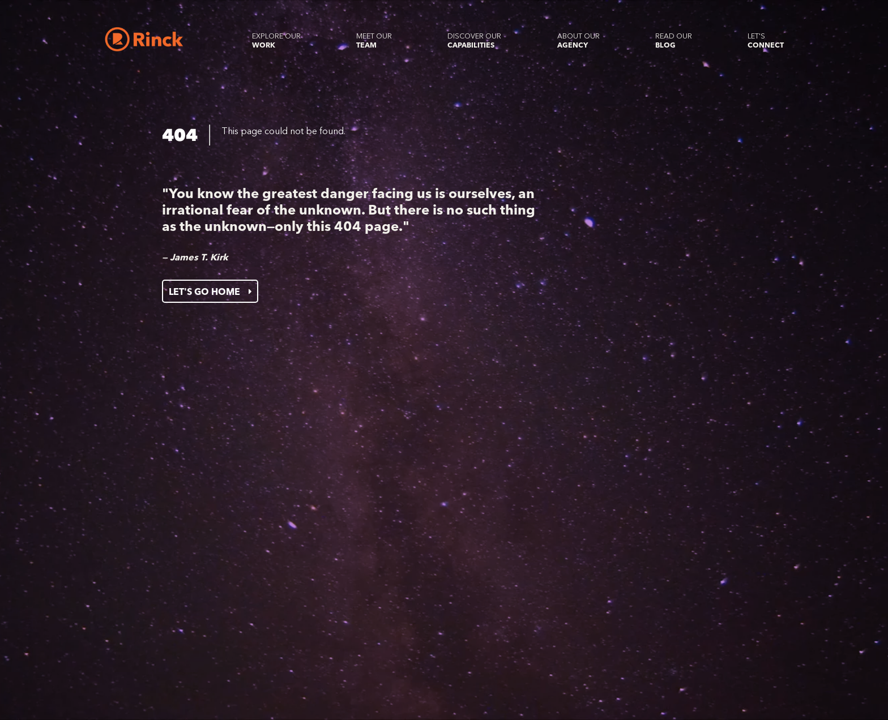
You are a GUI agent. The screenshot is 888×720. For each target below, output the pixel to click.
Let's (766, 40)
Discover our (474, 40)
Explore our (276, 40)
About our (578, 40)
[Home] (144, 39)
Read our (673, 40)
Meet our (374, 40)
